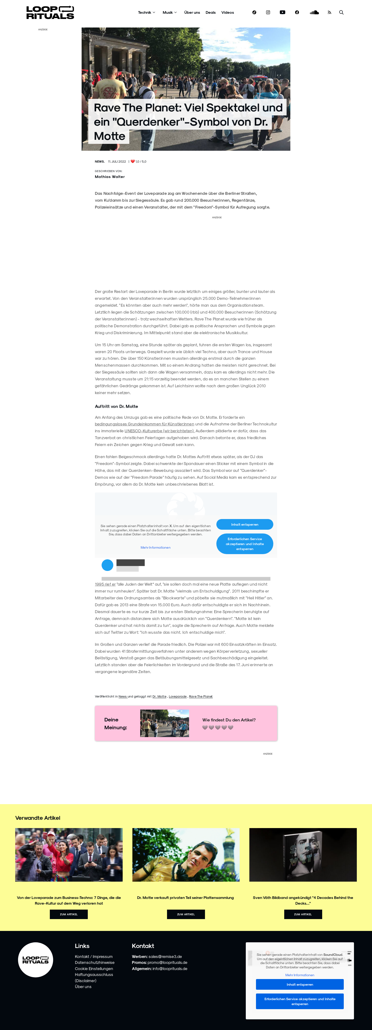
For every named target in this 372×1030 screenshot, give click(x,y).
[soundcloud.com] (314, 12)
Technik (144, 12)
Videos (227, 12)
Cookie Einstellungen (94, 968)
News (123, 696)
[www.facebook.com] (297, 12)
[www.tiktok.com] (254, 12)
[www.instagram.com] (268, 12)
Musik (168, 12)
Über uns (192, 12)
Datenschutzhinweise (95, 962)
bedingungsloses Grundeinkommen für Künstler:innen (144, 423)
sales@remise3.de (165, 956)
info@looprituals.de (170, 968)
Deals (211, 12)
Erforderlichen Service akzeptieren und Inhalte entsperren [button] (245, 544)
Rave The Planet (201, 696)
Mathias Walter (110, 176)
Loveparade (178, 696)
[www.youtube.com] (283, 12)
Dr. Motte (160, 696)
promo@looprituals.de (167, 962)
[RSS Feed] (329, 12)
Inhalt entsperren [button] (244, 524)
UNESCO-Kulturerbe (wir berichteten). (160, 430)
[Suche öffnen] (341, 12)
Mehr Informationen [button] (156, 547)
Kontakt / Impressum (94, 956)
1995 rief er (105, 584)
